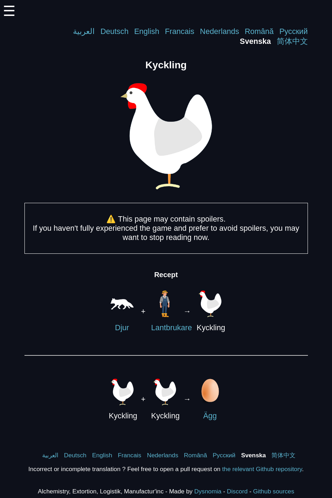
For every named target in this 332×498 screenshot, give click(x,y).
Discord (237, 491)
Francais (180, 31)
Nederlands (219, 31)
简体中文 (292, 41)
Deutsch (114, 31)
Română (259, 31)
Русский (293, 31)
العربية (84, 31)
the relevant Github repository (262, 469)
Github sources (273, 491)
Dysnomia (207, 491)
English (146, 31)
